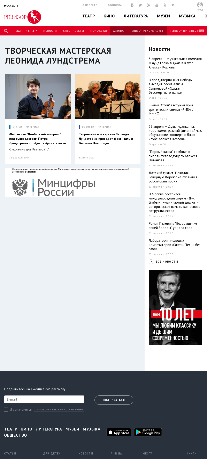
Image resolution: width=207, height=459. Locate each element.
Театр (88, 16)
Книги (191, 453)
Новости (50, 31)
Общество (15, 435)
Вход (200, 9)
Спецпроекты (73, 31)
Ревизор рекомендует (146, 31)
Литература (136, 16)
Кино (109, 16)
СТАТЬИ (17, 127)
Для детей (52, 453)
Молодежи (98, 31)
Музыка (187, 16)
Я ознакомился (21, 409)
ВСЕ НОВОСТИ (167, 261)
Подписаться (114, 400)
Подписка (114, 5)
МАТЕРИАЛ (32, 127)
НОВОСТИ (88, 127)
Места (148, 453)
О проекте (89, 5)
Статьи (10, 453)
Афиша (118, 31)
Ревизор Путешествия (187, 31)
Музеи (163, 16)
